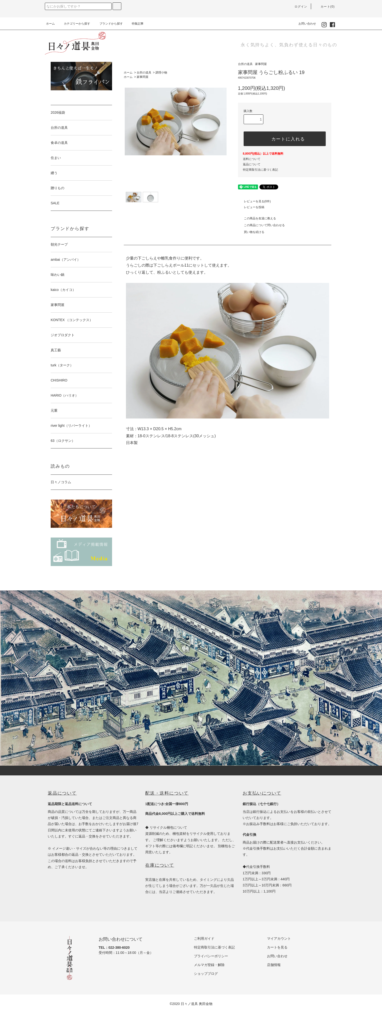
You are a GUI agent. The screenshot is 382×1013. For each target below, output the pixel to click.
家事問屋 (142, 77)
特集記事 (134, 23)
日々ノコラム (61, 482)
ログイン (298, 6)
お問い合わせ (304, 23)
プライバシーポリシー (211, 956)
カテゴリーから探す (74, 23)
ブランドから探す (108, 23)
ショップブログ (206, 974)
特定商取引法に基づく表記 (260, 169)
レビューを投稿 (251, 207)
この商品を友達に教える (257, 218)
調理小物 (161, 72)
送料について (251, 159)
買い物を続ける (251, 232)
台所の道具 (144, 72)
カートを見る (277, 947)
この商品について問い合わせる (261, 225)
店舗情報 (274, 965)
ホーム (50, 23)
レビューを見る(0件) (254, 201)
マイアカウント (279, 938)
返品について (251, 164)
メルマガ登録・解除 (209, 965)
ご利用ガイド (204, 938)
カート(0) (325, 6)
